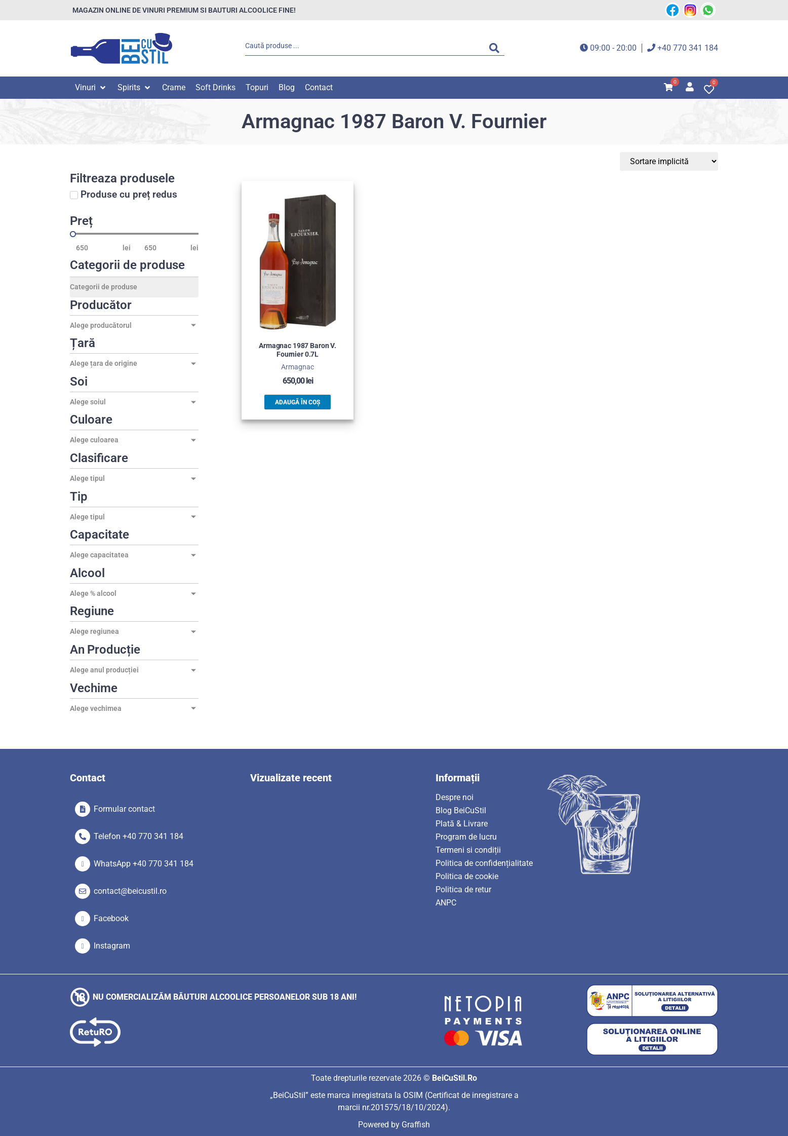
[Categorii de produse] (134, 287)
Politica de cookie (467, 876)
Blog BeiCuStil (461, 810)
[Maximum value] (164, 248)
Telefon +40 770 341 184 (138, 836)
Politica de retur (463, 889)
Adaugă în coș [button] (297, 402)
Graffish (416, 1124)
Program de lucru (466, 837)
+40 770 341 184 (687, 48)
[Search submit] (496, 48)
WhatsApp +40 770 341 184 (143, 863)
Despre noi (455, 797)
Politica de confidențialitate (484, 863)
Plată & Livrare (462, 823)
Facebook (111, 918)
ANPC (446, 902)
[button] (91, 87)
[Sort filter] (670, 161)
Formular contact (124, 809)
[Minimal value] (134, 234)
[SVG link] (121, 48)
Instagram (112, 946)
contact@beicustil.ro (130, 891)
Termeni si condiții (468, 850)
